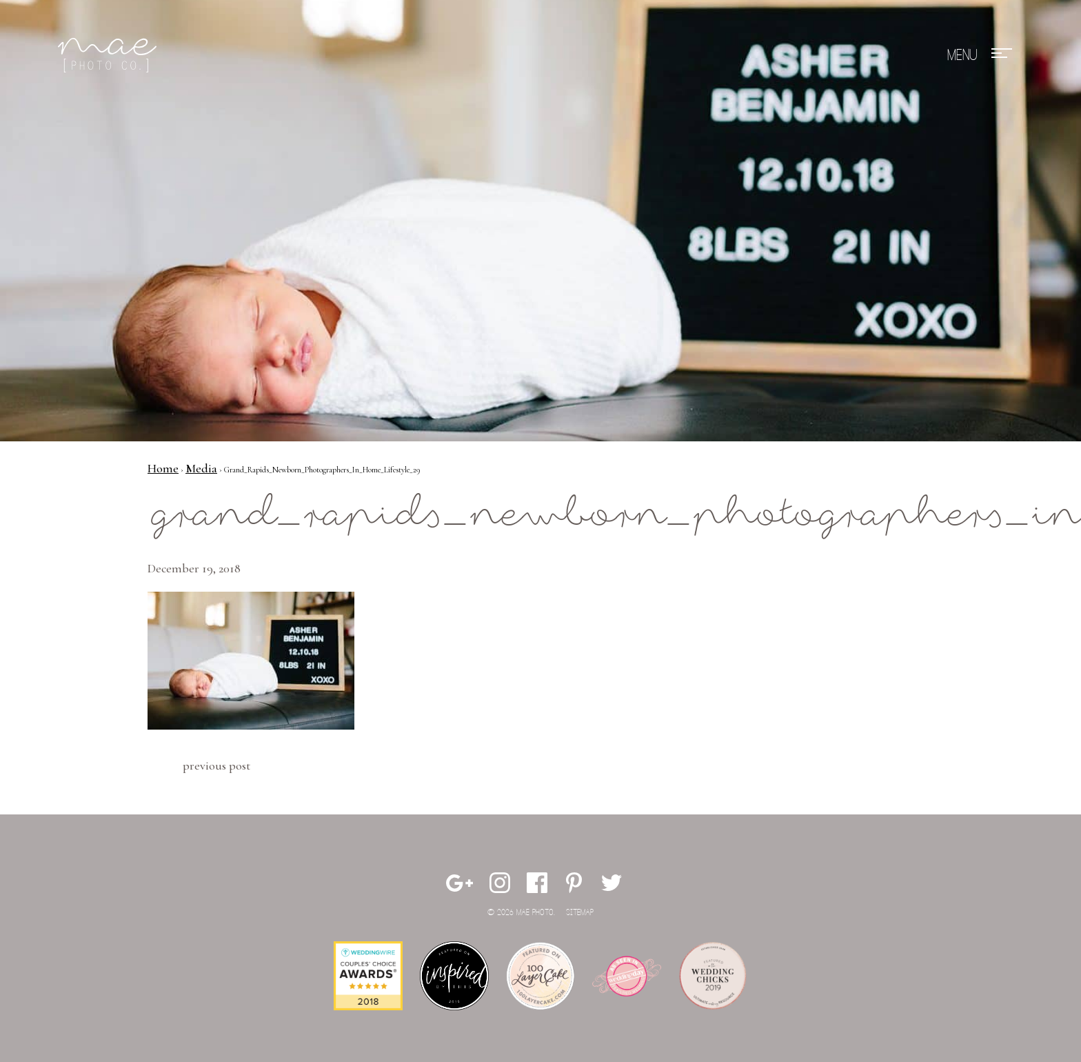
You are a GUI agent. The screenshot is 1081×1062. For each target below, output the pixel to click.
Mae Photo (109, 55)
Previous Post (216, 765)
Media (201, 468)
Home (163, 468)
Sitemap (580, 912)
